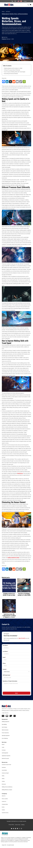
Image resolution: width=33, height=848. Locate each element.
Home (3, 11)
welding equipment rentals (13, 557)
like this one (20, 473)
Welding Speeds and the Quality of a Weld (13, 68)
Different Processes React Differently (12, 70)
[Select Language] (27, 1)
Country (5, 669)
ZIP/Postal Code (6, 675)
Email (4, 657)
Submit (16, 693)
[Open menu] (2, 4)
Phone (4, 663)
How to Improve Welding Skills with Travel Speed (14, 71)
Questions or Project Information (10, 681)
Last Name (5, 651)
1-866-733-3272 (21, 638)
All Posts (8, 11)
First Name (5, 645)
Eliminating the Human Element (11, 73)
